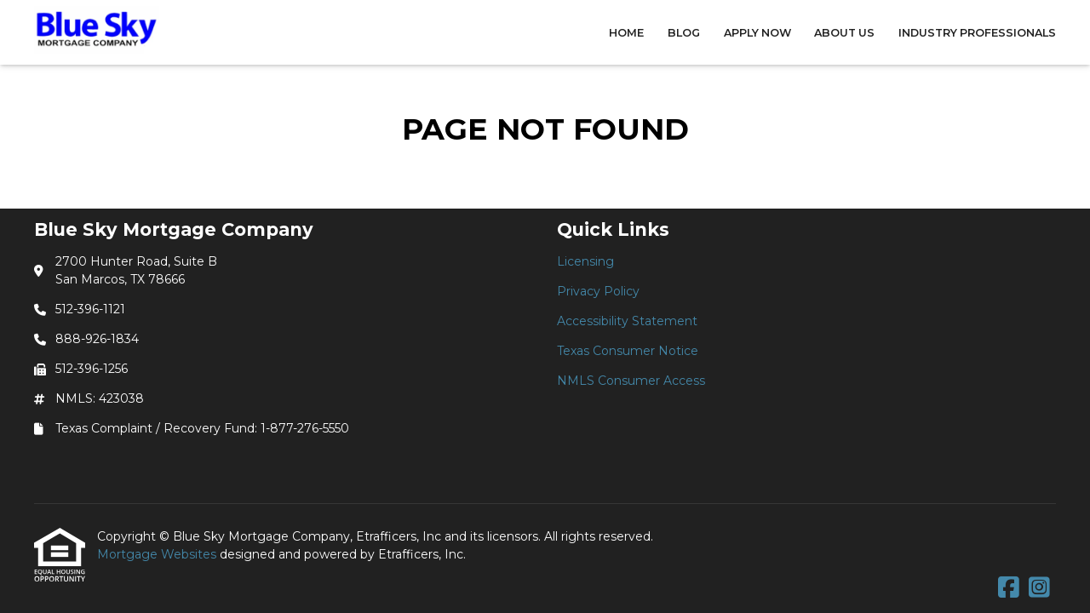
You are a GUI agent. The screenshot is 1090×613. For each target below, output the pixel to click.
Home (626, 32)
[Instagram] (1039, 588)
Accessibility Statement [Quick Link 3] (627, 321)
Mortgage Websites (158, 554)
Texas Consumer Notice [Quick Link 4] (627, 350)
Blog (684, 32)
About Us (844, 32)
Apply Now (757, 32)
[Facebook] (1008, 588)
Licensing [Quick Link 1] (585, 261)
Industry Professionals (977, 32)
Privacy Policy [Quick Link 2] (598, 291)
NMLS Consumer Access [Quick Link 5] (631, 380)
